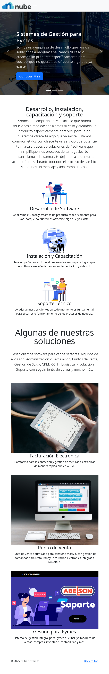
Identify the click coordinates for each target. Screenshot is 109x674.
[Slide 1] (48, 91)
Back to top (91, 661)
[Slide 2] (54, 91)
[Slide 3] (60, 91)
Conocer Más (29, 76)
